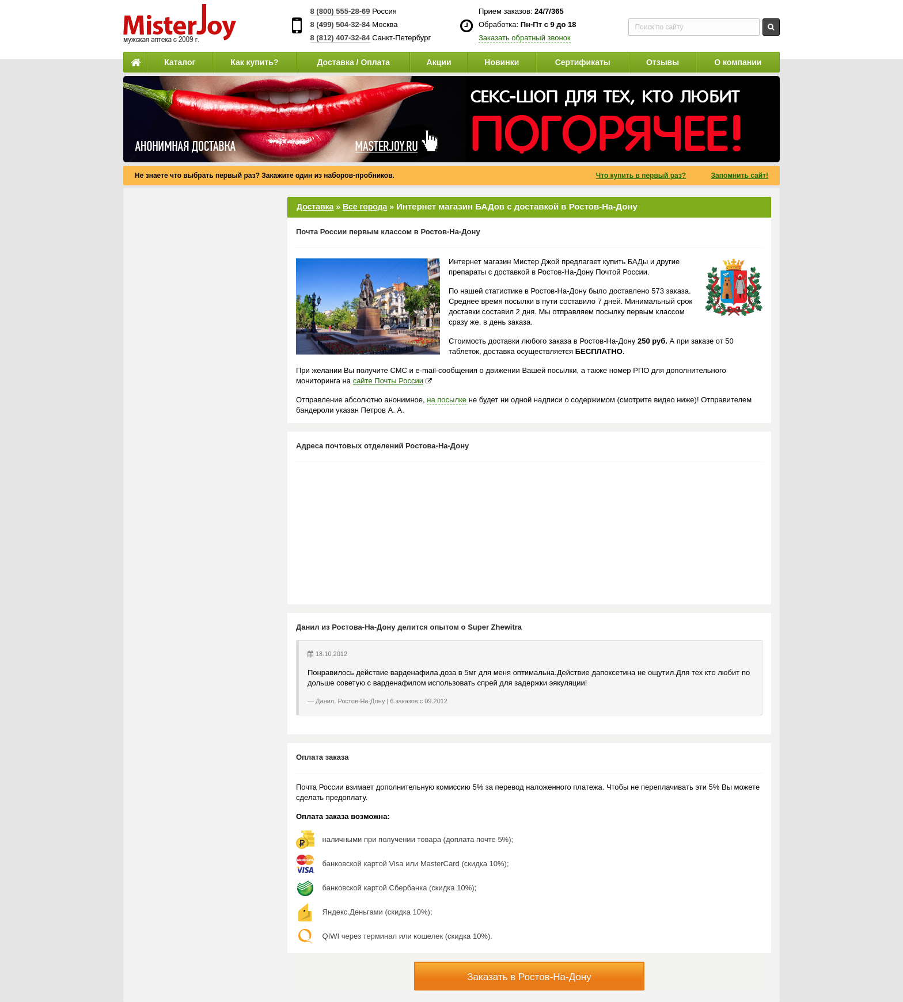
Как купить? (254, 62)
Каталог (179, 62)
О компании (737, 62)
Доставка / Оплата (353, 62)
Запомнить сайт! (739, 176)
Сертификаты (582, 62)
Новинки (501, 62)
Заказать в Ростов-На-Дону (529, 976)
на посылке (446, 399)
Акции (439, 62)
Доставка (315, 206)
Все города (365, 206)
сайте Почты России (388, 380)
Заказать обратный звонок (525, 37)
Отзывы (662, 62)
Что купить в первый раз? (641, 176)
